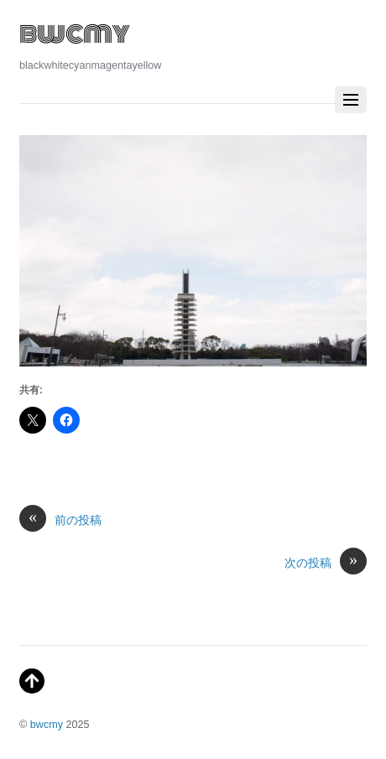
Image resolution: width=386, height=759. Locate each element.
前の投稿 (60, 520)
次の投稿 (325, 563)
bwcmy (46, 724)
